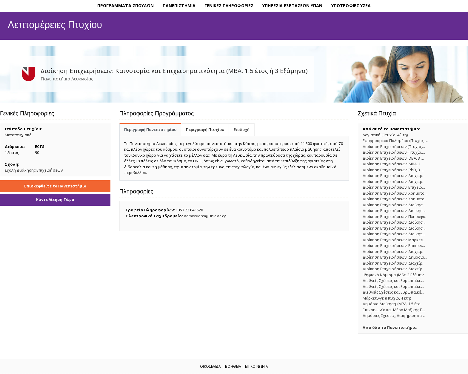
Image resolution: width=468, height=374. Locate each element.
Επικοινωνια (256, 366)
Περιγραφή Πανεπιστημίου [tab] (150, 129)
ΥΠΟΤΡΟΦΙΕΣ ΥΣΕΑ (351, 5)
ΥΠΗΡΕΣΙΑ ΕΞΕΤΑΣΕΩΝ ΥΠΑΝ (292, 5)
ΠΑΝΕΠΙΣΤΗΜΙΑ (179, 5)
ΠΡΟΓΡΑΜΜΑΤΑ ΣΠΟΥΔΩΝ (125, 5)
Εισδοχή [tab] (242, 129)
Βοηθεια (233, 366)
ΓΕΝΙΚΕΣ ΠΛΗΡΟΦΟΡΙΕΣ (228, 5)
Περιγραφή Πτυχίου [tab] (205, 129)
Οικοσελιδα (210, 366)
